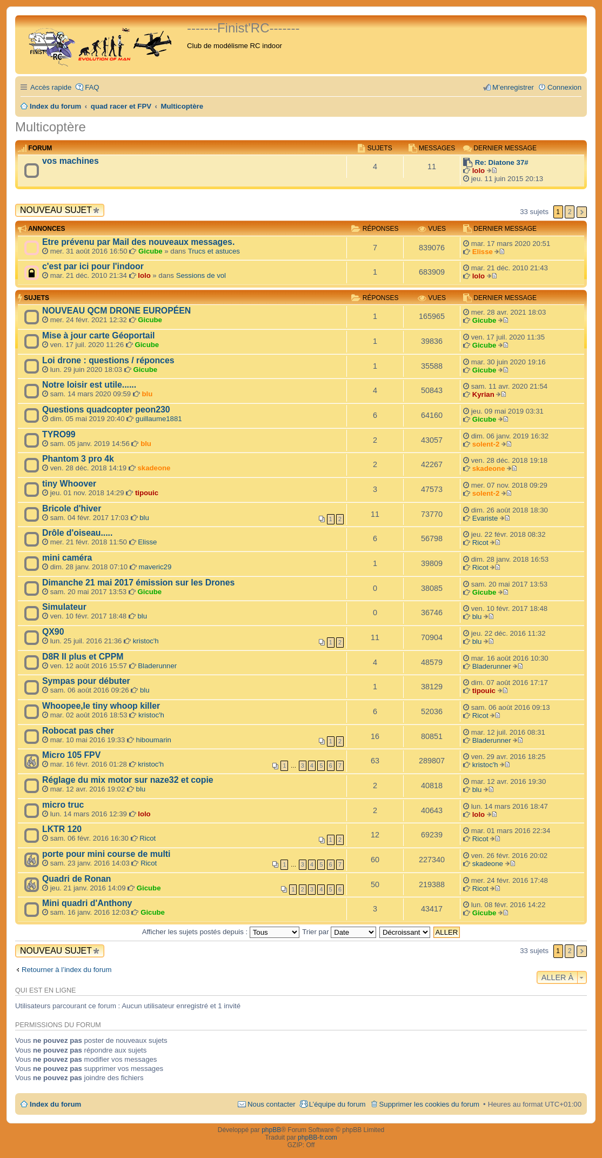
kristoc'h (146, 641)
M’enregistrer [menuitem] (513, 87)
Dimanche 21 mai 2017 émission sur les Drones (138, 582)
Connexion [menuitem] (564, 87)
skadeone (154, 468)
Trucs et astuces (214, 251)
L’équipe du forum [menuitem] (337, 1104)
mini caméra (67, 557)
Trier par (339, 932)
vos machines (70, 160)
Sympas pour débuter (86, 681)
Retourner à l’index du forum (66, 970)
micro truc (63, 804)
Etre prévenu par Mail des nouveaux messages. (138, 242)
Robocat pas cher (78, 730)
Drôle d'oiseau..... (77, 532)
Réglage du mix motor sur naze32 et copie (127, 779)
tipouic (146, 493)
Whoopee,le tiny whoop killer (101, 705)
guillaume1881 (159, 419)
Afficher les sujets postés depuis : (220, 932)
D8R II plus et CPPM (82, 656)
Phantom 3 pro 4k (78, 458)
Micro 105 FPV (71, 755)
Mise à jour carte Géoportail (98, 335)
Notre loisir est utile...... (89, 384)
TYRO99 (59, 434)
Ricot (480, 542)
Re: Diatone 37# (502, 162)
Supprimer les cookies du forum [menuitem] (429, 1104)
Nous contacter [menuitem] (272, 1104)
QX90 (53, 631)
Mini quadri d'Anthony (87, 903)
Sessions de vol (201, 275)
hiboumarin (153, 740)
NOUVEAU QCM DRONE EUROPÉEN (116, 310)
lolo (478, 171)
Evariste (485, 518)
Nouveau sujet (56, 210)
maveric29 (154, 567)
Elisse (482, 252)
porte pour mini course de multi (106, 853)
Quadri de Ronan (76, 878)
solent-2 (486, 444)
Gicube (150, 251)
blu (147, 394)
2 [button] (570, 212)
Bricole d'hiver (71, 508)
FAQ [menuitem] (92, 87)
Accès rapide (50, 87)
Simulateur (64, 606)
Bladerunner (157, 666)
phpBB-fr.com (317, 1137)
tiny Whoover (69, 483)
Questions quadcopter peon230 (106, 409)
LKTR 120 (62, 829)
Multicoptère (50, 126)
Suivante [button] (582, 212)
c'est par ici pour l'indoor (93, 266)
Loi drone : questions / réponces (108, 360)
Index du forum (55, 1104)
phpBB (271, 1130)
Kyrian (483, 394)
